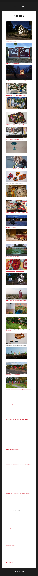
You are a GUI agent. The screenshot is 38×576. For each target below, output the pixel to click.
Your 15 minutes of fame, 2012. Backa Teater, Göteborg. (15, 404)
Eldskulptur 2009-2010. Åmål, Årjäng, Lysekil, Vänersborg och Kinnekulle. (18, 493)
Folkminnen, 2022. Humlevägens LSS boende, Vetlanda (15, 124)
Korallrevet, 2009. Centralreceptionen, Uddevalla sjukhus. (15, 478)
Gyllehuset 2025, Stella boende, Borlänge (12, 41)
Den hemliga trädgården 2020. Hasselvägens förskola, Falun (16, 168)
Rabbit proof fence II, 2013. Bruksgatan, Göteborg (14, 359)
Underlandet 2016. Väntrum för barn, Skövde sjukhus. (15, 271)
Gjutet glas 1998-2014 (9, 562)
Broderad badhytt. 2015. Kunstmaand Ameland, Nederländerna (16, 300)
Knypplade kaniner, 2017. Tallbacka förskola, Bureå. (14, 256)
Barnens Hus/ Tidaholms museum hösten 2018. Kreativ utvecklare (17, 212)
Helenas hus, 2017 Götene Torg (11, 227)
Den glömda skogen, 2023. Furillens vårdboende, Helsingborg (16, 95)
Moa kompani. (8, 330)
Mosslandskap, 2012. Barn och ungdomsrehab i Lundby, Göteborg (17, 419)
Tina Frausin (19, 6)
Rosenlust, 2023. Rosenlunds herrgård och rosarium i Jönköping (16, 80)
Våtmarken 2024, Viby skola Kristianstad (12, 63)
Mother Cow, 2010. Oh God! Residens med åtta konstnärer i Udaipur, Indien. (18, 464)
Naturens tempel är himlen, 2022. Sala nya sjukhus (14, 139)
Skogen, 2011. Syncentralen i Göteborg (12, 449)
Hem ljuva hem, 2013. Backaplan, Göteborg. (13, 374)
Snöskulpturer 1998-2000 (10, 545)
